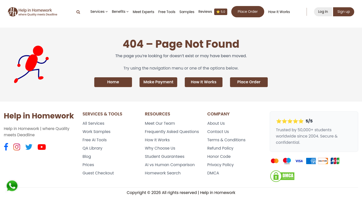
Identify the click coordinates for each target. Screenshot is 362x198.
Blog (86, 156)
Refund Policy (220, 148)
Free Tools (166, 12)
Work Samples (96, 132)
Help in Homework (39, 116)
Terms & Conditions (226, 140)
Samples (186, 12)
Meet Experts (143, 12)
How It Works (279, 12)
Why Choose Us (160, 148)
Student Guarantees (165, 156)
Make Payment (158, 82)
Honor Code (219, 156)
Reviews (212, 12)
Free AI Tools (94, 140)
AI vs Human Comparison (170, 165)
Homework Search (162, 173)
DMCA (213, 173)
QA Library (92, 148)
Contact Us (218, 132)
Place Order (249, 82)
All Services (93, 123)
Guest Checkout (98, 173)
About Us (216, 123)
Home (113, 82)
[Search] (78, 12)
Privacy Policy (220, 165)
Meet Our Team (160, 123)
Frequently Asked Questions (172, 132)
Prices (88, 165)
